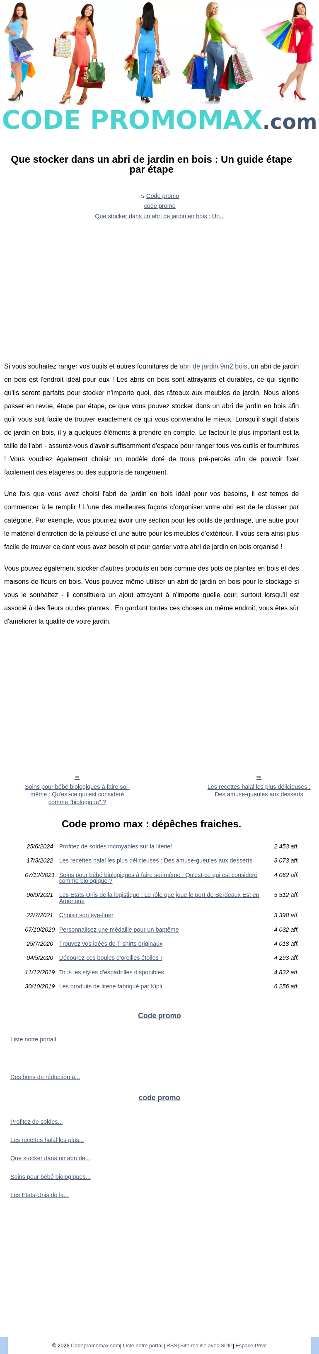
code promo (160, 205)
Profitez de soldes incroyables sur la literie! (115, 846)
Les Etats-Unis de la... (39, 1195)
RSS (172, 1345)
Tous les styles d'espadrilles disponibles (111, 972)
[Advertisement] (151, 285)
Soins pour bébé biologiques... (50, 1176)
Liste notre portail (33, 1039)
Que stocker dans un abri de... (50, 1158)
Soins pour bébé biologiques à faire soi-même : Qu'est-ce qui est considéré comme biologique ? (158, 878)
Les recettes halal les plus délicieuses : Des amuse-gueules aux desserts (155, 860)
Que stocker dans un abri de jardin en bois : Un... (160, 216)
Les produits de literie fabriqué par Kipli (110, 986)
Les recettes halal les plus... (47, 1140)
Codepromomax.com (95, 1345)
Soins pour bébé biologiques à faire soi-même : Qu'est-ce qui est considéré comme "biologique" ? (77, 794)
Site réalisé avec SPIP (206, 1345)
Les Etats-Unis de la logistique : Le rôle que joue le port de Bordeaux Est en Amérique (159, 898)
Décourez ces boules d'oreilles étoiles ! (110, 958)
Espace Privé (251, 1345)
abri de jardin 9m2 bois (213, 366)
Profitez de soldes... (36, 1121)
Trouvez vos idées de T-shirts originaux (111, 944)
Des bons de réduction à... (45, 1077)
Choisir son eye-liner (86, 915)
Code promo (162, 196)
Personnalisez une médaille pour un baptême (119, 929)
